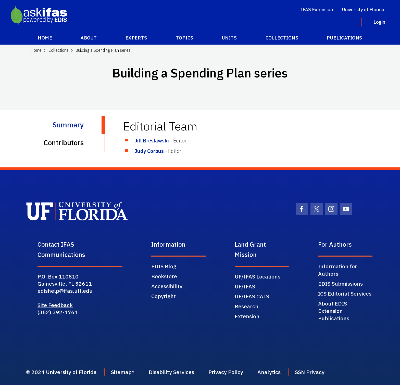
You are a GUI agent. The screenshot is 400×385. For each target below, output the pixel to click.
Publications (344, 38)
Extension (247, 316)
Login (379, 22)
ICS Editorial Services (344, 293)
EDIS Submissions (340, 283)
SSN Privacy (309, 372)
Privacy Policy (225, 372)
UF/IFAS (245, 286)
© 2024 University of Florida (61, 372)
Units (229, 38)
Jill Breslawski (151, 140)
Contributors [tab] (63, 142)
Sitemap (121, 372)
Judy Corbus (149, 151)
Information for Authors (337, 270)
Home (45, 38)
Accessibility (166, 286)
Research (246, 306)
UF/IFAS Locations (257, 276)
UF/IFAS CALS (252, 296)
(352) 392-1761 (58, 312)
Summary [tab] (68, 124)
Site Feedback (55, 305)
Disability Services (171, 372)
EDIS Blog (163, 266)
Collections (282, 38)
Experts (136, 38)
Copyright (163, 296)
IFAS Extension (317, 9)
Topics (184, 38)
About (89, 38)
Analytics (269, 372)
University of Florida (363, 9)
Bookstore (164, 276)
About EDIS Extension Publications (333, 311)
